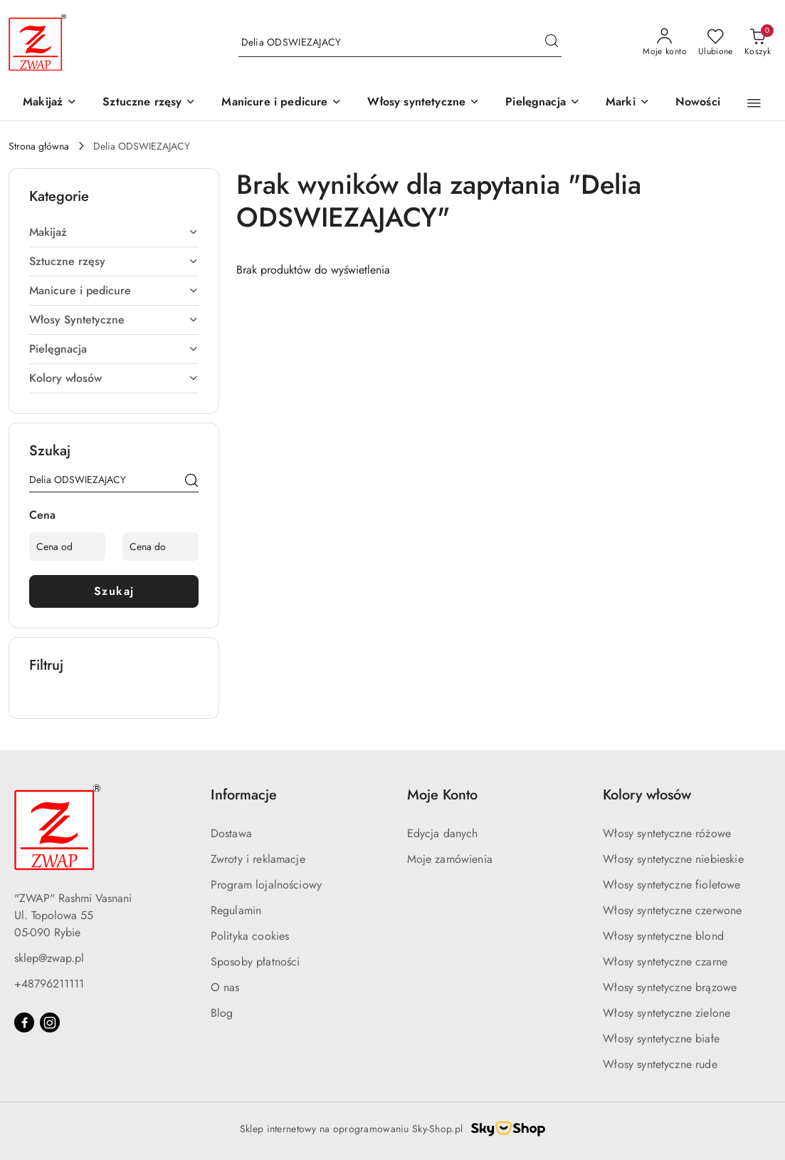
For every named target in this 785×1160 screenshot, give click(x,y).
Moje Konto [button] (442, 794)
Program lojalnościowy (266, 884)
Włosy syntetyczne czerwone (672, 910)
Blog (222, 1013)
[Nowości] (698, 103)
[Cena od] (67, 546)
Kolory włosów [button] (647, 794)
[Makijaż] (50, 103)
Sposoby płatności (255, 961)
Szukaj (114, 591)
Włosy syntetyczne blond (663, 936)
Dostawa (231, 833)
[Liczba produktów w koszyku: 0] (757, 42)
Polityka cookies (250, 936)
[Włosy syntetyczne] (423, 103)
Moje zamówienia (449, 859)
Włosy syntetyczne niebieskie (673, 859)
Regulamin (236, 910)
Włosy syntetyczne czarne (665, 961)
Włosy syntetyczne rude (660, 1064)
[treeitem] (114, 232)
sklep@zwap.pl (49, 958)
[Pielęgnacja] (543, 103)
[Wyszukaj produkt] (400, 43)
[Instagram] (50, 1022)
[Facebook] (24, 1022)
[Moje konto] (664, 42)
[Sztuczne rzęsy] (149, 103)
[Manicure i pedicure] (281, 103)
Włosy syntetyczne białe (661, 1038)
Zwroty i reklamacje (258, 859)
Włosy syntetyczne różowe (667, 833)
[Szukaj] (191, 482)
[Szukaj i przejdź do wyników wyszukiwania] (552, 42)
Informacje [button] (244, 794)
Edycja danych (442, 833)
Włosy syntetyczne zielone (666, 1013)
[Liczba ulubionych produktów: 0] (715, 42)
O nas (225, 987)
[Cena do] (160, 546)
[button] (627, 103)
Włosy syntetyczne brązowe (670, 987)
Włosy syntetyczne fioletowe (671, 884)
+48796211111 (49, 983)
